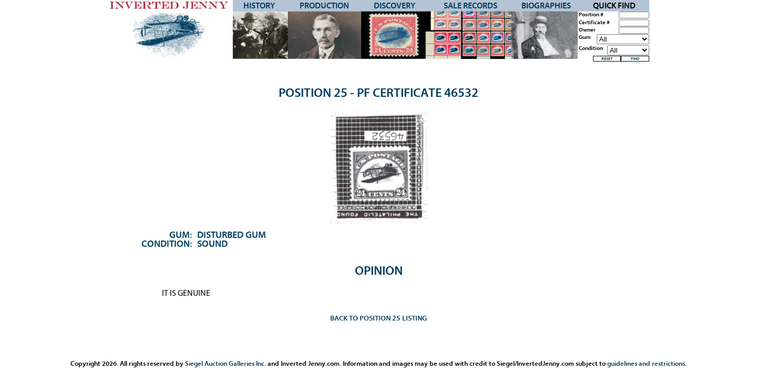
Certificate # (594, 22)
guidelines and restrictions (646, 363)
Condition (591, 48)
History (259, 6)
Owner (587, 30)
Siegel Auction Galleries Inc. (225, 363)
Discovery (394, 6)
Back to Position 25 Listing (378, 318)
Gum (584, 37)
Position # (591, 15)
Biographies (546, 6)
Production (324, 6)
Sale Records (470, 6)
